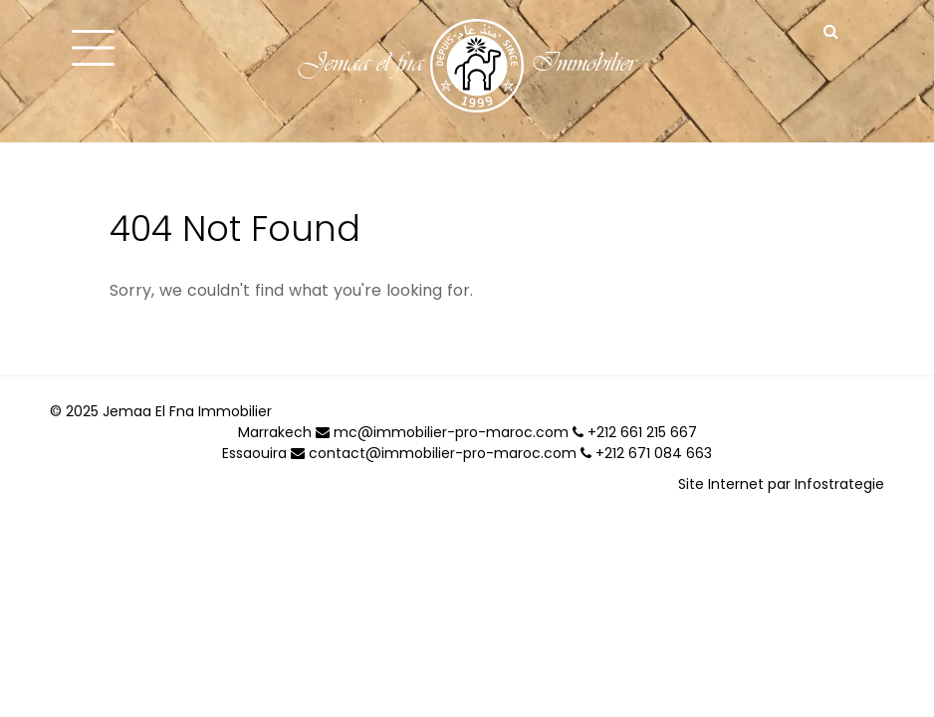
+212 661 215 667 (635, 432)
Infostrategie (839, 484)
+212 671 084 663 (646, 453)
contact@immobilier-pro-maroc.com (434, 453)
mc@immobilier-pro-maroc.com (442, 432)
